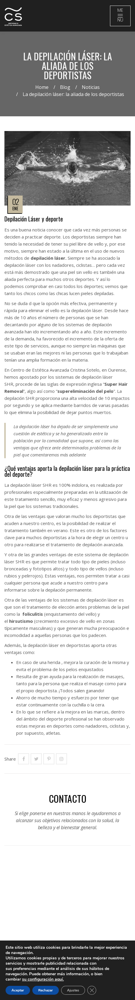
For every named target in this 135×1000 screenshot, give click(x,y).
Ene (15, 208)
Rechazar (45, 990)
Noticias (91, 87)
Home (42, 87)
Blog (65, 87)
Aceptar (17, 990)
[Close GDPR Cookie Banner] (91, 990)
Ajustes (73, 990)
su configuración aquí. (43, 979)
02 (15, 201)
